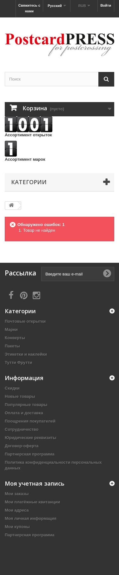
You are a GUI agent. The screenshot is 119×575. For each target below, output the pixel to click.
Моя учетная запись (34, 483)
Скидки (12, 388)
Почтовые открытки (25, 321)
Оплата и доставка (24, 412)
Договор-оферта (21, 445)
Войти (105, 5)
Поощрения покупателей (30, 421)
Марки (11, 329)
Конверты (15, 337)
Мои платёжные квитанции (32, 502)
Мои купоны (17, 526)
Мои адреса (17, 510)
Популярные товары (26, 404)
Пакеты (12, 346)
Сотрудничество (21, 429)
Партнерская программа (30, 454)
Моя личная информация (30, 518)
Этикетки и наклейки (26, 354)
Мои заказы (17, 493)
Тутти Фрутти (18, 362)
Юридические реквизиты (30, 437)
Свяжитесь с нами (29, 8)
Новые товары (20, 396)
